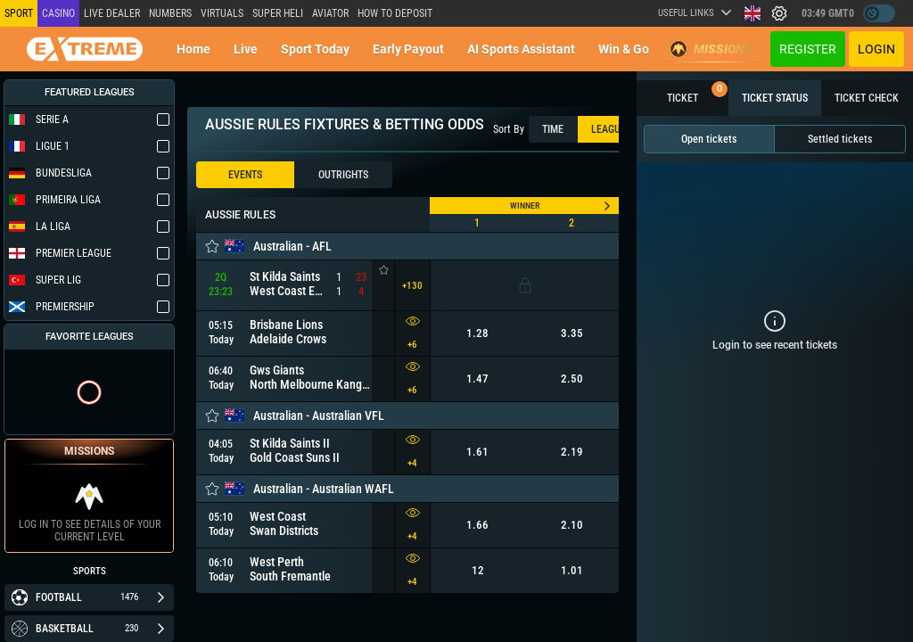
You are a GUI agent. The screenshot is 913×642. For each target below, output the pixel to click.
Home (193, 49)
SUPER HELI (277, 13)
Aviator (330, 13)
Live (246, 49)
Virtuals (222, 13)
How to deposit (395, 13)
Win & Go (623, 49)
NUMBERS (170, 13)
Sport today (315, 49)
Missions (711, 49)
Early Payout (408, 49)
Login (876, 49)
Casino (58, 13)
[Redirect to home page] (84, 49)
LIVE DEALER (112, 13)
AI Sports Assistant (521, 49)
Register (807, 49)
